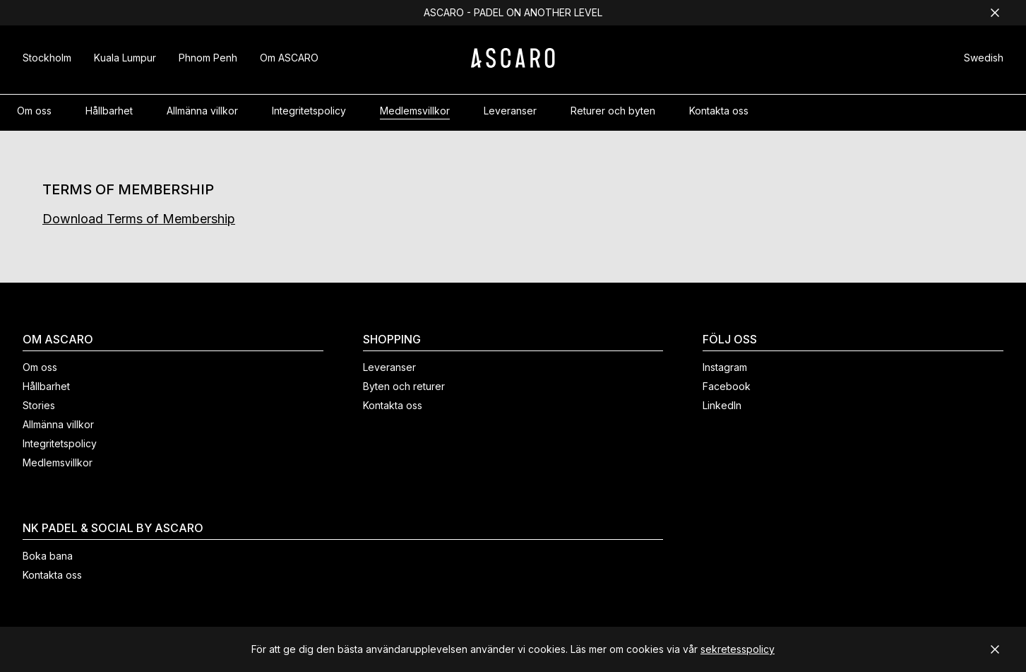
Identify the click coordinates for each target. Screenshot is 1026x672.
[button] (983, 59)
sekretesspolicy (737, 649)
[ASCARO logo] (513, 64)
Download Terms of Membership (138, 218)
